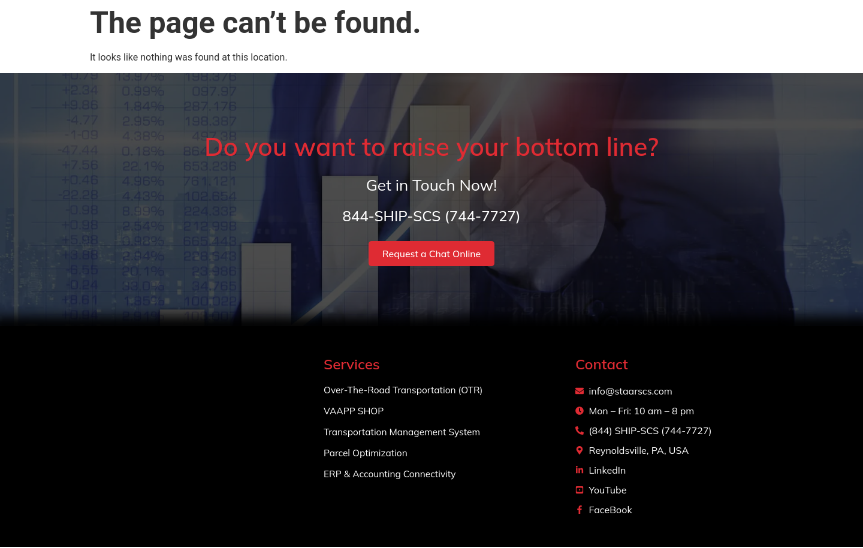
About (519, 35)
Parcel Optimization (367, 454)
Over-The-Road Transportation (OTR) (406, 391)
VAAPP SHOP (355, 412)
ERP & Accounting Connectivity (392, 475)
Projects (658, 35)
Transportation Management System (404, 433)
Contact (721, 35)
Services (586, 36)
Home (467, 35)
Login (776, 35)
